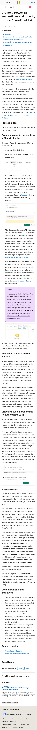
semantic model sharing (24, 79)
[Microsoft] (18, 2)
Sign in (33, 2)
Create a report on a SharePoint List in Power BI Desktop (18, 115)
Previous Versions (17, 719)
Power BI (10, 7)
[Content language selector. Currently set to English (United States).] (11, 709)
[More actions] (33, 7)
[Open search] (28, 2)
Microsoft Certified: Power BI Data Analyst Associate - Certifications (15, 688)
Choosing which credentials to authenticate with (17, 42)
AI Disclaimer (6, 719)
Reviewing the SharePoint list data (13, 39)
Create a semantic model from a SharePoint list (17, 37)
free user (24, 195)
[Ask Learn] (30, 7)
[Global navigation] (2, 2)
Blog (27, 719)
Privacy (12, 721)
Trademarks (5, 727)
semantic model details (21, 281)
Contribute (5, 721)
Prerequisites (7, 34)
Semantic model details (13, 651)
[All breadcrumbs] (3, 7)
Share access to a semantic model (17, 654)
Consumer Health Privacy (9, 724)
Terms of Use (25, 724)
